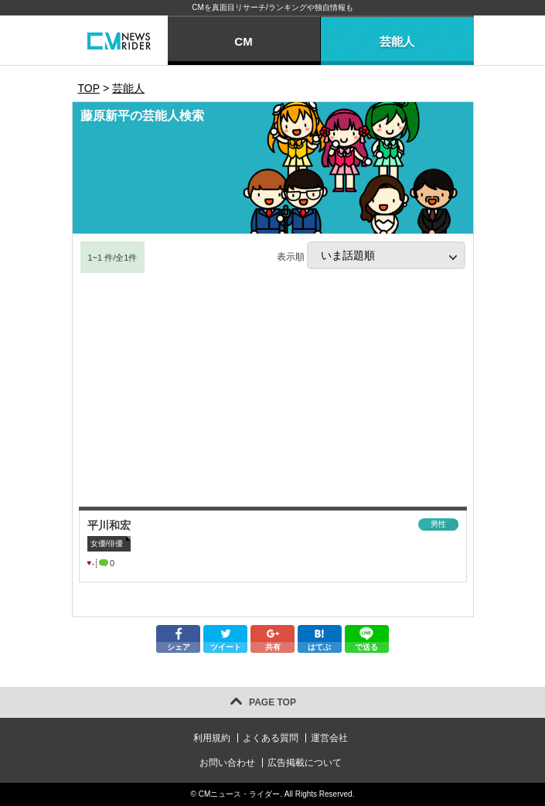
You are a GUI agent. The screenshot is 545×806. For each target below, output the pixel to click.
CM (243, 41)
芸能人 (397, 41)
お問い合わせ (227, 762)
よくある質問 (270, 738)
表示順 (371, 255)
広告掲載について (304, 762)
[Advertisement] (273, 390)
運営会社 (329, 738)
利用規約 (211, 738)
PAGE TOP (272, 702)
